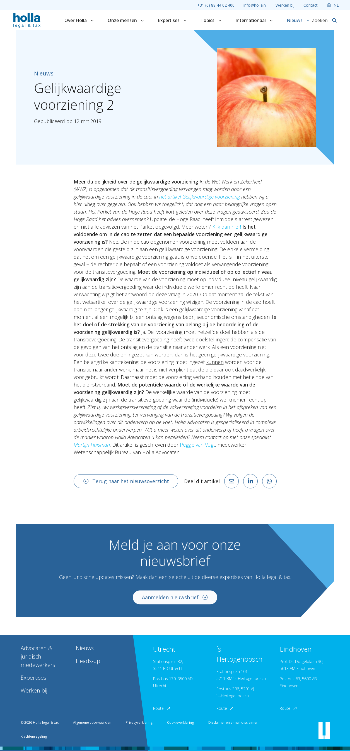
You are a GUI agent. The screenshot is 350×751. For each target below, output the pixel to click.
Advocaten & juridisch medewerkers (38, 656)
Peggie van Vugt (197, 444)
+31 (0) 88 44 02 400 (216, 5)
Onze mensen (126, 20)
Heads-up (88, 661)
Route (162, 708)
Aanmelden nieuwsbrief (175, 601)
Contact (310, 5)
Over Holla (79, 20)
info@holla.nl (255, 5)
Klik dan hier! (226, 226)
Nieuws (298, 20)
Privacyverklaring (139, 722)
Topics (211, 20)
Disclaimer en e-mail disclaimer (233, 722)
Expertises (172, 20)
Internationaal (254, 20)
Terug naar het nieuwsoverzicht (126, 481)
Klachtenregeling (34, 736)
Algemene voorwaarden (92, 722)
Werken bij (285, 5)
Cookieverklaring (180, 722)
